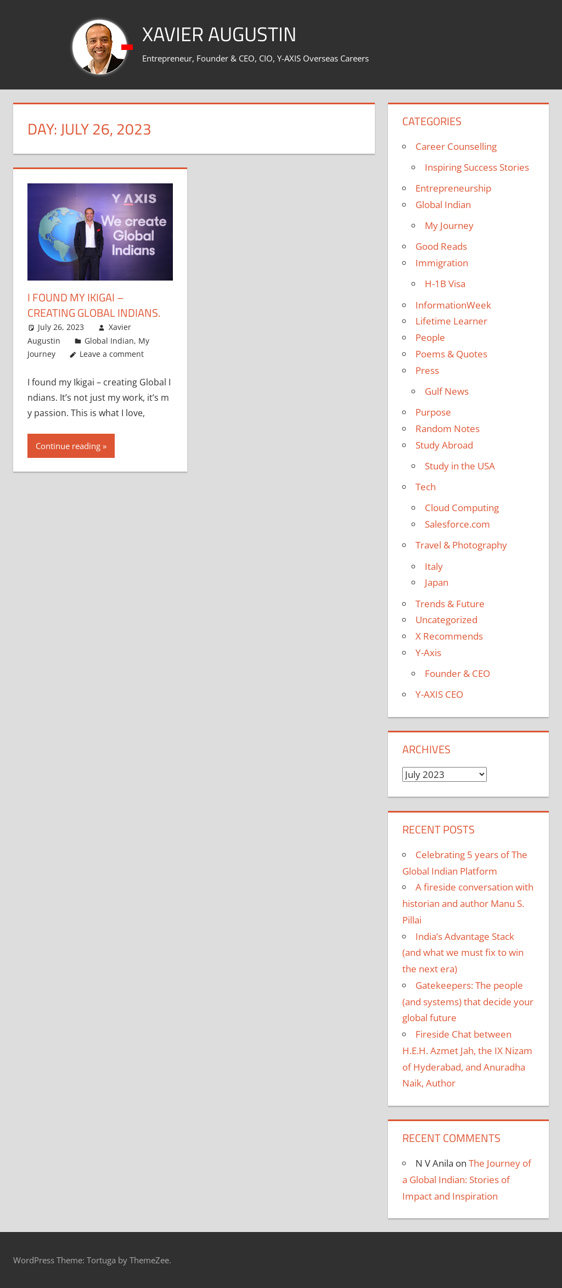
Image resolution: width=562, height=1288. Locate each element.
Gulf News (447, 391)
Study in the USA (460, 466)
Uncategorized (446, 619)
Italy (434, 566)
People (430, 337)
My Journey (449, 225)
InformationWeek (453, 305)
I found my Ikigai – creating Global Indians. (93, 305)
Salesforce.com (457, 524)
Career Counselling (456, 146)
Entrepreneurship (453, 188)
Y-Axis (428, 652)
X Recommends (449, 636)
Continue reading (68, 445)
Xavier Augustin (219, 34)
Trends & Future (450, 603)
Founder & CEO (457, 673)
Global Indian (109, 340)
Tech (425, 486)
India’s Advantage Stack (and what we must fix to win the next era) (463, 953)
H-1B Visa (445, 283)
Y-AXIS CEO (439, 694)
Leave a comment (112, 354)
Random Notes (447, 428)
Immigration (441, 262)
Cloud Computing (462, 507)
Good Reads (441, 246)
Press (427, 370)
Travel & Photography (461, 545)
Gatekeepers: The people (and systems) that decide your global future (467, 1001)
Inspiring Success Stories (477, 167)
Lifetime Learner (451, 321)
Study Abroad (444, 445)
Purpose (433, 412)
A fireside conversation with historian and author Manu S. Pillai (467, 903)
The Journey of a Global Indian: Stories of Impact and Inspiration (466, 1179)
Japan (436, 582)
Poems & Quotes (451, 354)
